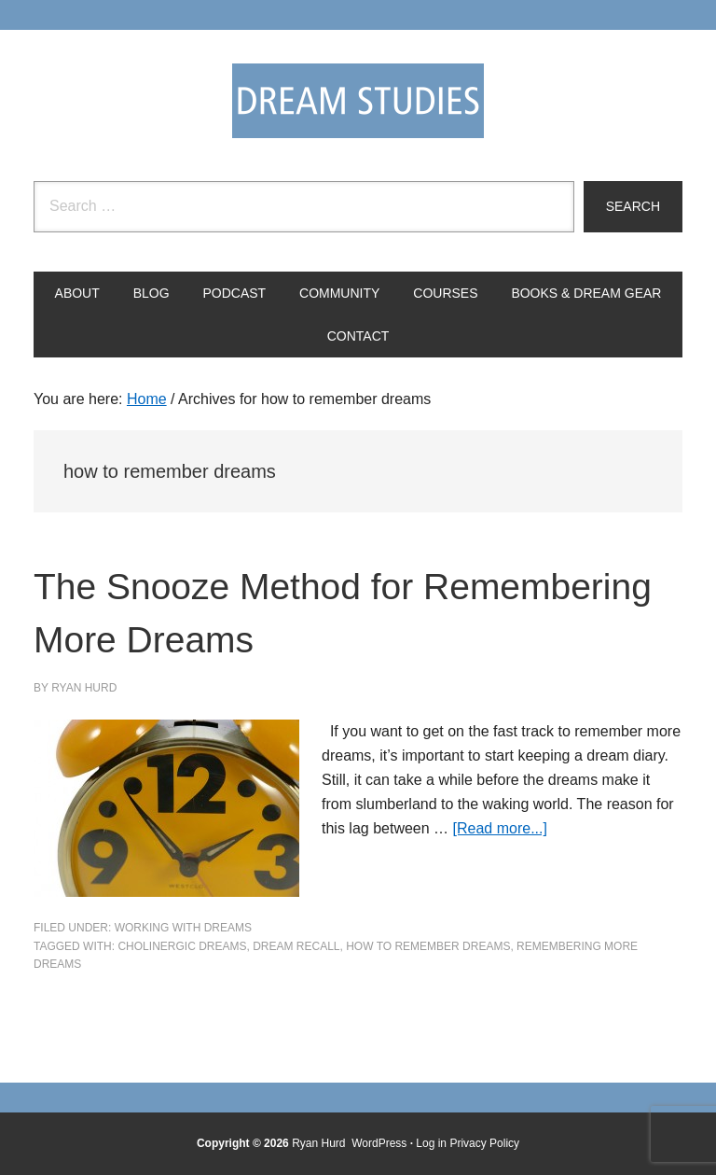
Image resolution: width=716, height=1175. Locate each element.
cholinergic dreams (181, 946)
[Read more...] (500, 828)
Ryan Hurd (320, 1143)
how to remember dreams (428, 946)
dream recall (296, 946)
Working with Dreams (183, 927)
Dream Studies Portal (358, 100)
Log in (431, 1143)
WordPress (378, 1143)
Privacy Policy (484, 1143)
